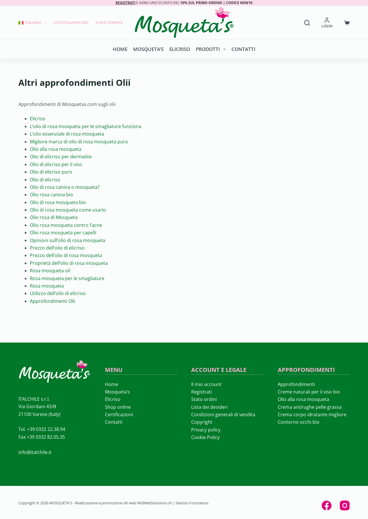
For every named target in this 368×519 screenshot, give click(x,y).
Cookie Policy (205, 437)
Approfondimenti (296, 384)
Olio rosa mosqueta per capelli (63, 232)
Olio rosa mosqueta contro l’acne (66, 225)
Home (120, 49)
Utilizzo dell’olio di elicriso (58, 293)
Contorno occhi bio (298, 422)
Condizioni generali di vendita (223, 414)
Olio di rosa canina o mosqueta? (64, 187)
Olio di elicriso (45, 179)
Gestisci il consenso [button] (192, 502)
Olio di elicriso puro (51, 172)
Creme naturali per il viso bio (309, 392)
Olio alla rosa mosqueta (55, 149)
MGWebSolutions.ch (154, 502)
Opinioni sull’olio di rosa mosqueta (67, 240)
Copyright (201, 422)
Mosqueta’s (148, 49)
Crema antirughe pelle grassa (310, 407)
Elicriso (179, 49)
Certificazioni (119, 414)
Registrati (201, 392)
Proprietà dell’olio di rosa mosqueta (69, 263)
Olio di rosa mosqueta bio (58, 202)
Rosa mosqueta (47, 286)
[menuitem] (34, 22)
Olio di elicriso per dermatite (61, 156)
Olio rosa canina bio (51, 194)
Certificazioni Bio (71, 22)
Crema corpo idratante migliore (312, 414)
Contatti (243, 49)
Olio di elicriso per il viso (56, 164)
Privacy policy (206, 430)
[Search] (307, 23)
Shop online (118, 407)
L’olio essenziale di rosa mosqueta (67, 134)
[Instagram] (345, 505)
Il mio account (206, 384)
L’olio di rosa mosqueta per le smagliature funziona (85, 126)
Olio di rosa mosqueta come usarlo (68, 210)
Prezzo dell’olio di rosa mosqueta (66, 255)
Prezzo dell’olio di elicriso (57, 248)
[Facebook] (326, 505)
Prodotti (212, 49)
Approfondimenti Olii (52, 301)
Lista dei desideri (209, 407)
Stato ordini (204, 399)
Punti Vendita (109, 22)
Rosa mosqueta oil (50, 270)
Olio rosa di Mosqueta (54, 217)
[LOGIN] (326, 23)
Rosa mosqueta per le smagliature (67, 278)
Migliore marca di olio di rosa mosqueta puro (79, 141)
